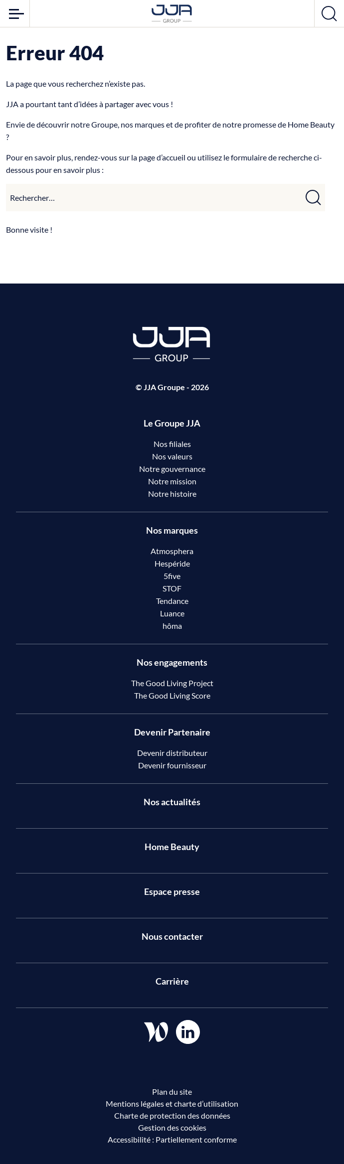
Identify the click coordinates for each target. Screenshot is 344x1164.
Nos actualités (172, 801)
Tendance (172, 600)
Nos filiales (172, 443)
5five (172, 576)
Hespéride (172, 563)
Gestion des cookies (172, 1127)
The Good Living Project (172, 683)
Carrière (172, 981)
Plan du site (172, 1091)
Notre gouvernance (172, 468)
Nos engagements (172, 662)
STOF (172, 588)
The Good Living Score (172, 695)
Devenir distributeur (172, 752)
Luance (172, 613)
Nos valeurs (172, 456)
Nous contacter (172, 936)
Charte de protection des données (172, 1115)
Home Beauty (172, 846)
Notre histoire (172, 493)
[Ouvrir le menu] (14, 13)
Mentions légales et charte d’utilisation (172, 1103)
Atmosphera (172, 551)
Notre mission (172, 481)
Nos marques (172, 530)
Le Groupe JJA (172, 423)
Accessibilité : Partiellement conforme (172, 1139)
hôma (172, 625)
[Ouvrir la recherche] (329, 13)
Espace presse (172, 891)
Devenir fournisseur (172, 765)
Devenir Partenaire (172, 732)
